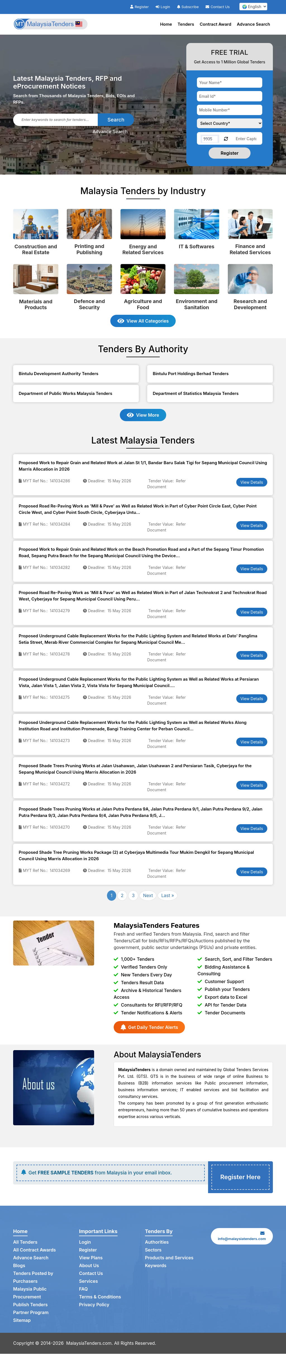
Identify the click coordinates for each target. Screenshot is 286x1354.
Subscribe (188, 6)
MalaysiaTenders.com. (89, 1343)
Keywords (155, 1266)
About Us (89, 1266)
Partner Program (31, 1313)
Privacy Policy (94, 1305)
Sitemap (22, 1321)
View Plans (91, 1258)
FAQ (83, 1290)
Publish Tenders (30, 1305)
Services (88, 1282)
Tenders (186, 24)
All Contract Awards (34, 1250)
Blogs (19, 1266)
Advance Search (253, 24)
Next (148, 895)
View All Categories (143, 321)
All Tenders (25, 1243)
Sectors (153, 1250)
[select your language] (253, 6)
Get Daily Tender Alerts (149, 1027)
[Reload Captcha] (226, 138)
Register (139, 6)
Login (163, 6)
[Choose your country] (229, 123)
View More (143, 415)
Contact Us (218, 6)
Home (166, 24)
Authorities (157, 1243)
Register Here (240, 1177)
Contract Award (215, 24)
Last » (167, 895)
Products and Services (169, 1258)
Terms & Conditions (100, 1297)
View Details (251, 482)
